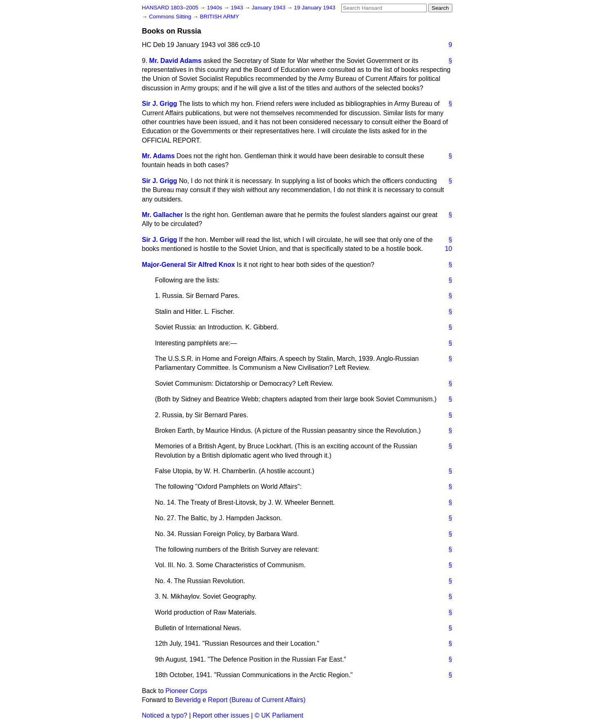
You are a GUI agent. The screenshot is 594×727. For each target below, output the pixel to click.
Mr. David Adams (175, 60)
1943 (238, 7)
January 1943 (269, 7)
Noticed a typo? (164, 715)
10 (448, 248)
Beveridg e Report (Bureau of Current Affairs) (240, 699)
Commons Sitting (171, 16)
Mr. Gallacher (162, 214)
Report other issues (221, 715)
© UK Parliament (279, 715)
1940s (215, 7)
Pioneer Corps (186, 690)
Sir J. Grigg (159, 103)
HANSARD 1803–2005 (170, 7)
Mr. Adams (158, 155)
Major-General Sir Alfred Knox (188, 264)
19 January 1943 (314, 7)
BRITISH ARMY (219, 16)
